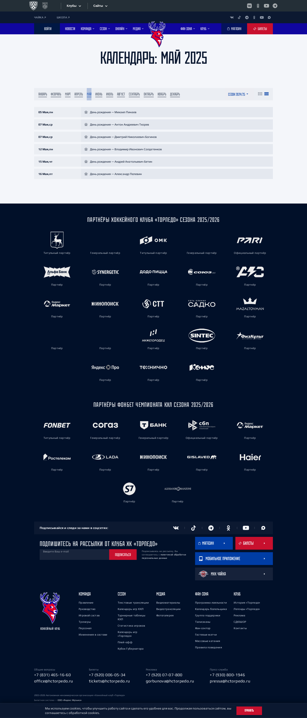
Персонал (85, 628)
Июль (109, 94)
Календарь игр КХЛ (131, 609)
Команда (85, 594)
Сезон (122, 594)
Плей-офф (125, 642)
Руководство (87, 609)
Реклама (239, 615)
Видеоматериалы (168, 603)
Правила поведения (208, 647)
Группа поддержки (207, 615)
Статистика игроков (131, 626)
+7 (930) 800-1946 (227, 675)
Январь (42, 94)
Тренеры (85, 622)
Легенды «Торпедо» (247, 609)
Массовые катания (207, 641)
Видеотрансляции (168, 609)
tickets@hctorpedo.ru (109, 681)
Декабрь (175, 94)
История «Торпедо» (247, 603)
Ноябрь (162, 94)
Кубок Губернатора (131, 649)
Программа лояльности (211, 603)
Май (89, 94)
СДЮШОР (240, 622)
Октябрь (149, 94)
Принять (249, 710)
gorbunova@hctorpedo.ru (170, 681)
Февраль (56, 94)
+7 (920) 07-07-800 (164, 675)
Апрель (78, 94)
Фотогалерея (165, 615)
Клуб (237, 594)
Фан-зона (201, 594)
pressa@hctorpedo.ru (230, 681)
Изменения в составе (93, 635)
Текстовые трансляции (133, 603)
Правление (86, 603)
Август (121, 94)
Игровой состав (89, 615)
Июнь (98, 94)
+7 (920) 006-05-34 (107, 675)
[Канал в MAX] (269, 17)
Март (68, 94)
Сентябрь (134, 94)
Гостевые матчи (206, 635)
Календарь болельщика (211, 609)
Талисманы (202, 622)
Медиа (160, 594)
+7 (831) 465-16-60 (52, 675)
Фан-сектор (203, 628)
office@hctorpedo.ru (53, 681)
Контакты (240, 628)
